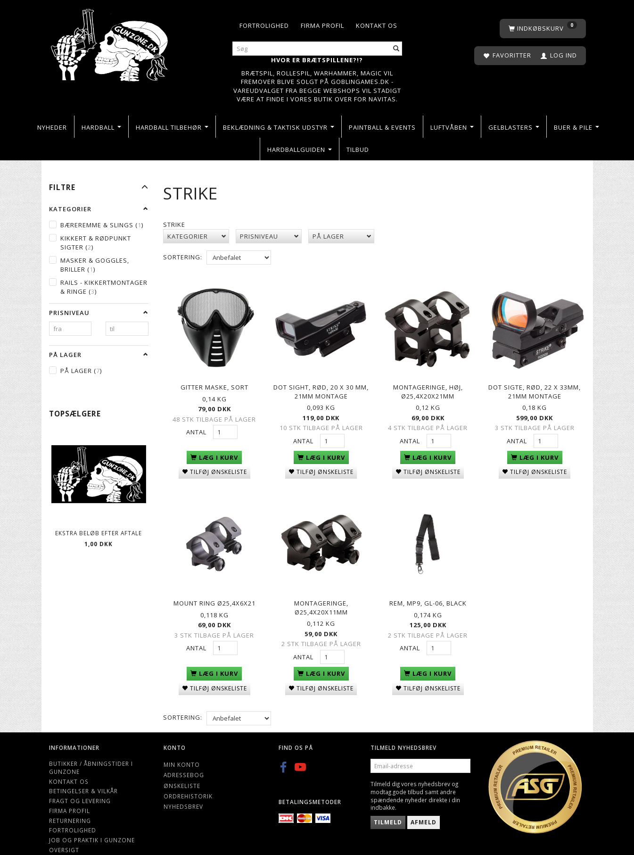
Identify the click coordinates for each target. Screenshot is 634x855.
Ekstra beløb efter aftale (98, 533)
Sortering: (182, 257)
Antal (197, 426)
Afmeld (423, 804)
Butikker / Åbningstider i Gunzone (91, 749)
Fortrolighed (264, 25)
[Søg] (396, 48)
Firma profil (322, 25)
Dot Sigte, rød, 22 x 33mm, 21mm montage (534, 385)
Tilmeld (388, 804)
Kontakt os (376, 25)
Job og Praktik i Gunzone (92, 822)
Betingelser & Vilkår (83, 773)
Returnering (70, 802)
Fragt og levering (80, 783)
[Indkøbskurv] (543, 28)
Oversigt (64, 831)
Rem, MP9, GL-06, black (428, 588)
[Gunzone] (111, 43)
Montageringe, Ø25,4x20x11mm (321, 592)
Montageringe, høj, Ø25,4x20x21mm (428, 385)
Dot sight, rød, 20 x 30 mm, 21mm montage (321, 385)
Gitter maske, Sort (214, 381)
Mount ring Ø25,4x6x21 (214, 588)
